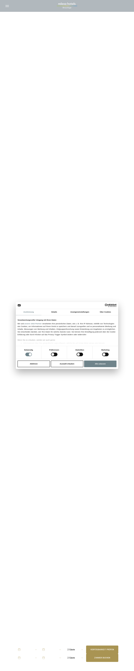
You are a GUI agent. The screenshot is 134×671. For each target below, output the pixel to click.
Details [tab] (54, 312)
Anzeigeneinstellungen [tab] (79, 312)
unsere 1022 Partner (33, 324)
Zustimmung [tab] (28, 312)
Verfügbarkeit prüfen (102, 649)
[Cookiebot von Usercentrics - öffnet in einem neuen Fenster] (106, 305)
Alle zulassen (100, 364)
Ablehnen (34, 364)
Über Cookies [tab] (105, 312)
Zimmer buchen (102, 658)
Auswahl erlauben (67, 364)
